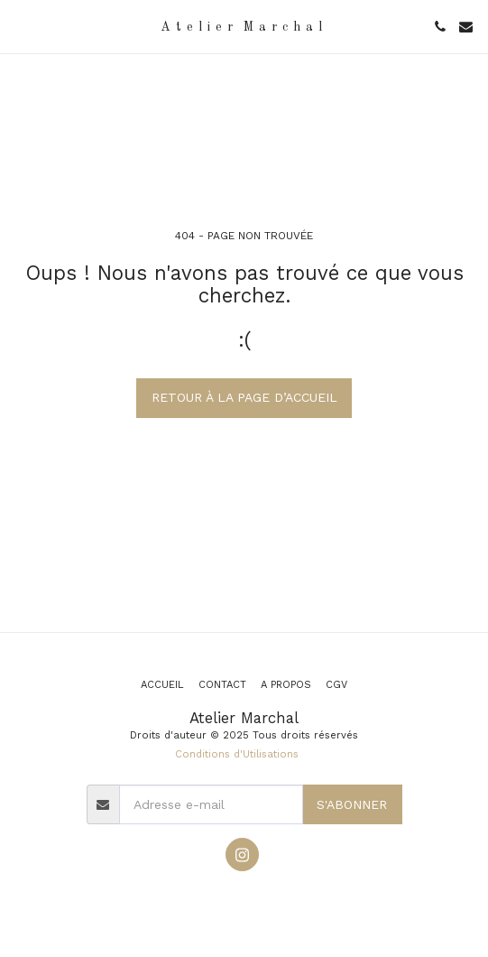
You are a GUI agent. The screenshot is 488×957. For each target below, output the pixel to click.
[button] (20, 26)
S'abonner (352, 804)
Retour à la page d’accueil (244, 397)
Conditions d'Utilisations (237, 754)
